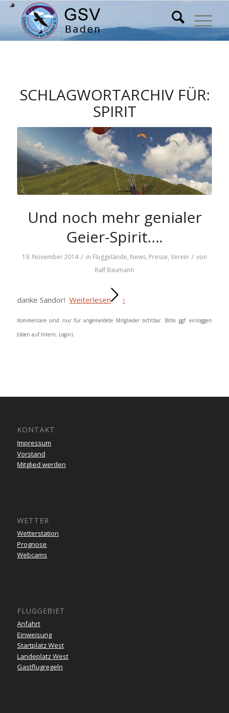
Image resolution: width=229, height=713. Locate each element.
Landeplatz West (42, 656)
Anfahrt (28, 623)
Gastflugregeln (40, 666)
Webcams (32, 554)
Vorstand (31, 453)
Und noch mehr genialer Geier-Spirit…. (115, 227)
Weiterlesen (99, 300)
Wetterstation (38, 533)
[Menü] (198, 21)
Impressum (34, 442)
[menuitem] (173, 21)
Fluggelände (109, 257)
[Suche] (173, 21)
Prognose (32, 544)
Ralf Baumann (114, 270)
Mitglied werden (41, 464)
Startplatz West (40, 645)
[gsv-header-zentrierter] (95, 21)
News (138, 257)
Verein (180, 257)
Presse (158, 257)
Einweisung (34, 634)
